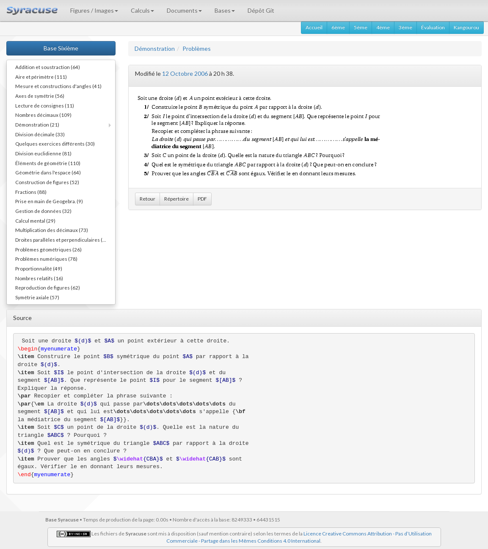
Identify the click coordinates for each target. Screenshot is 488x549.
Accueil (314, 27)
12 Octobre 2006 (185, 73)
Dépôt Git (261, 10)
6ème (338, 27)
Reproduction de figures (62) (47, 287)
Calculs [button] (142, 10)
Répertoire (176, 199)
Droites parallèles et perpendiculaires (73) (62, 240)
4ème (383, 27)
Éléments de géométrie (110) (47, 163)
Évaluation (433, 27)
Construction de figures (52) (47, 182)
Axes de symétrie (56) (39, 96)
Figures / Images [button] (94, 10)
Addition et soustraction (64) (47, 67)
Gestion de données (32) (43, 211)
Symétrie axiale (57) (37, 297)
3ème (405, 27)
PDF (202, 199)
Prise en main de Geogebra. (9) (49, 201)
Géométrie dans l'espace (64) (48, 172)
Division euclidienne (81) (43, 153)
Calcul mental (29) (35, 220)
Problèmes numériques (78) (46, 259)
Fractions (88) (31, 192)
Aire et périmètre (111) (41, 77)
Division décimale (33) (40, 134)
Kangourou (466, 27)
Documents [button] (184, 10)
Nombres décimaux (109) (43, 115)
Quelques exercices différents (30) (55, 143)
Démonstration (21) (37, 124)
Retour (147, 199)
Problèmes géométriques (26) (48, 249)
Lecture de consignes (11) (44, 105)
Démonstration (155, 48)
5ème (360, 27)
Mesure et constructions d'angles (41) (58, 86)
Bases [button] (225, 10)
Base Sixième (61, 48)
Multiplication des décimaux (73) (51, 230)
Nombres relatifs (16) (39, 278)
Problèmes (196, 48)
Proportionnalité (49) (38, 268)
